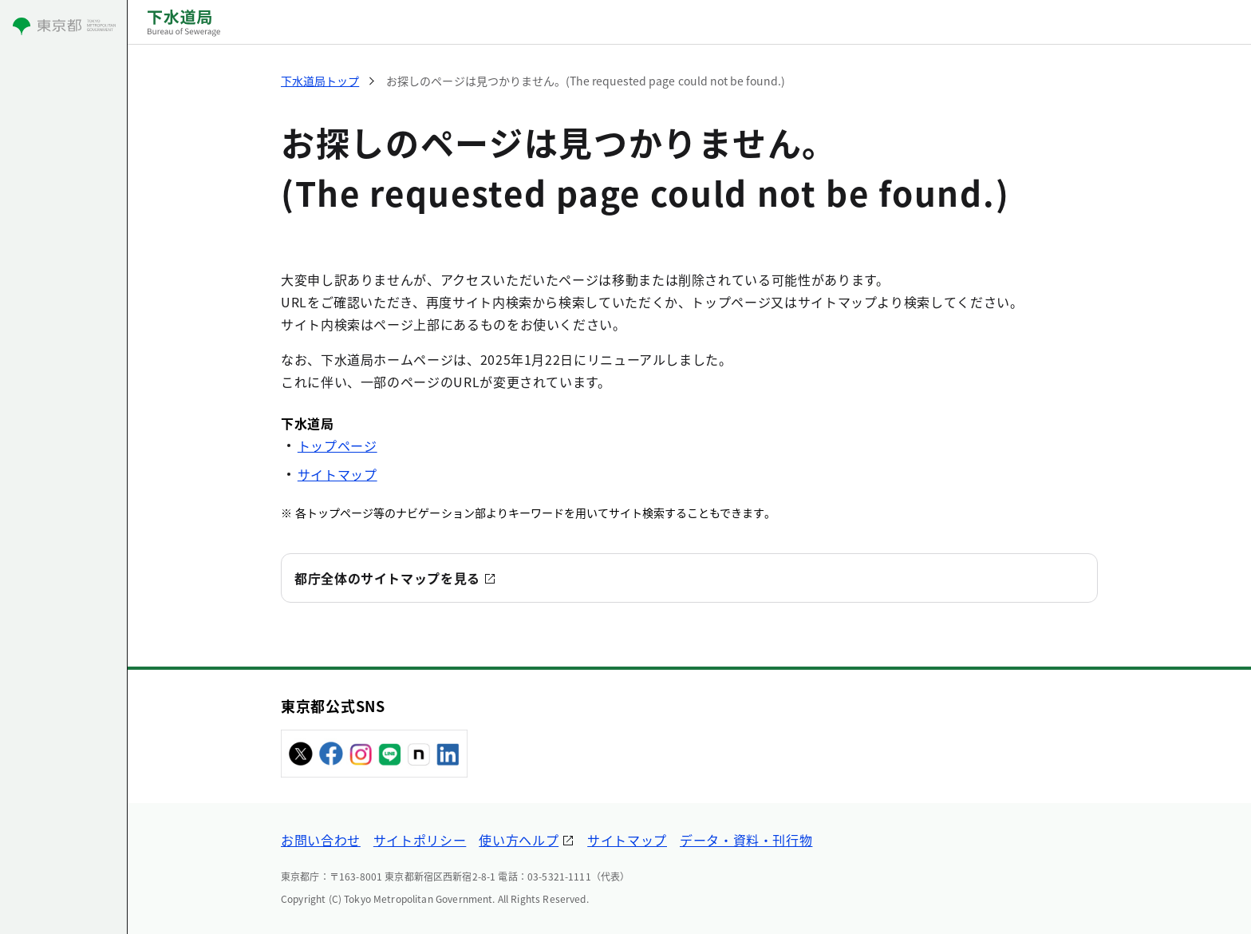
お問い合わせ (321, 839)
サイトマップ (337, 474)
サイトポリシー (419, 839)
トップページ (337, 445)
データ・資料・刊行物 (746, 839)
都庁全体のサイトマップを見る (387, 578)
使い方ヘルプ (518, 839)
